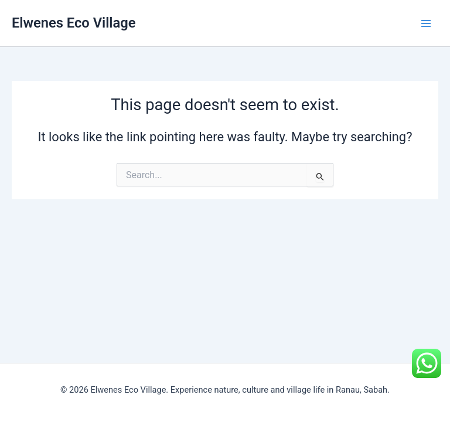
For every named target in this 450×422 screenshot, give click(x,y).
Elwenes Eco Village (74, 23)
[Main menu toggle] (426, 23)
